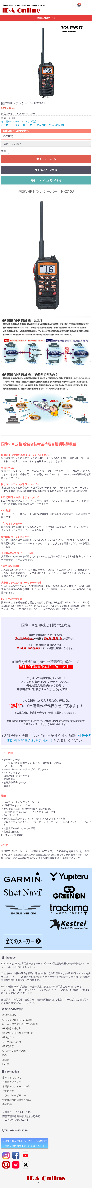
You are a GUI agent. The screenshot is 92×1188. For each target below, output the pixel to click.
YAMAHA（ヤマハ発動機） (51, 124)
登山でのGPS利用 (11, 1041)
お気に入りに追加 (46, 170)
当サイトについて (11, 1077)
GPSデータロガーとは (14, 1050)
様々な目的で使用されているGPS (20, 1024)
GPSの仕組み (9, 1015)
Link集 (5, 1064)
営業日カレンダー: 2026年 (16, 1086)
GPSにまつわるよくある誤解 (17, 1019)
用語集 (5, 1059)
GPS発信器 (8, 1046)
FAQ (4, 1055)
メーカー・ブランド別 (13, 124)
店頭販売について (11, 1082)
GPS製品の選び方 (11, 1028)
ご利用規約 (8, 1091)
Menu (87, 2)
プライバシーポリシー (14, 1095)
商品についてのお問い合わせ (46, 180)
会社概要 (7, 1104)
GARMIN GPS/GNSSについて (17, 1033)
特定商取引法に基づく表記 (16, 1099)
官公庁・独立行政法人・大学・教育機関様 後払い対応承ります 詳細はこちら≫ (24, 1143)
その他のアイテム (10, 121)
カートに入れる (46, 159)
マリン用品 (31, 121)
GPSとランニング (11, 1037)
